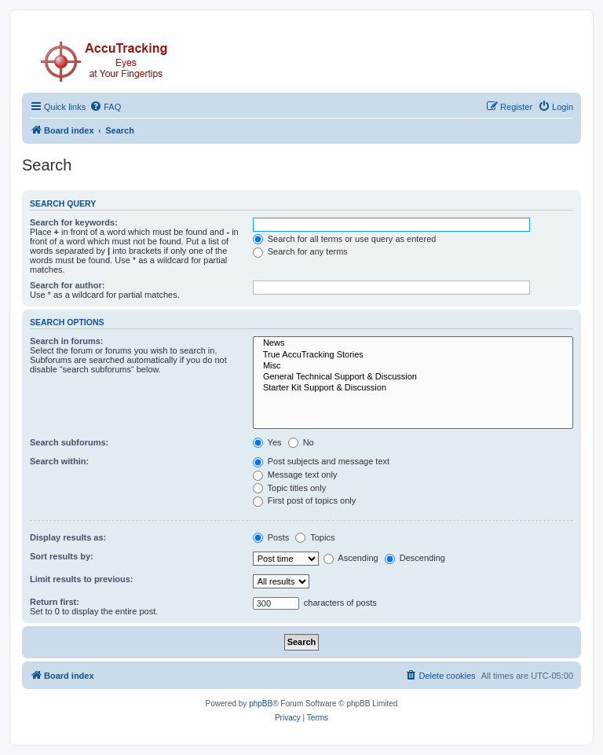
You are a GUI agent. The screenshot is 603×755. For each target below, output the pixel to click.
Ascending (350, 558)
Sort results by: (61, 556)
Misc (413, 366)
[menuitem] (105, 106)
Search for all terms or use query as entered (345, 239)
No (301, 442)
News (413, 343)
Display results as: (68, 537)
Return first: (54, 602)
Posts (271, 537)
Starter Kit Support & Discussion (413, 388)
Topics (314, 537)
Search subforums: (69, 442)
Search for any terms (300, 251)
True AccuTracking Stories (413, 355)
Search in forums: (67, 341)
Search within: (59, 461)
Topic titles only (289, 488)
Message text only (295, 474)
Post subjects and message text (321, 461)
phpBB (260, 703)
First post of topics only (304, 500)
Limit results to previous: (81, 579)
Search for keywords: (74, 222)
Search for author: (67, 285)
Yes (267, 442)
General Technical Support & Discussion (413, 377)
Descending (415, 558)
